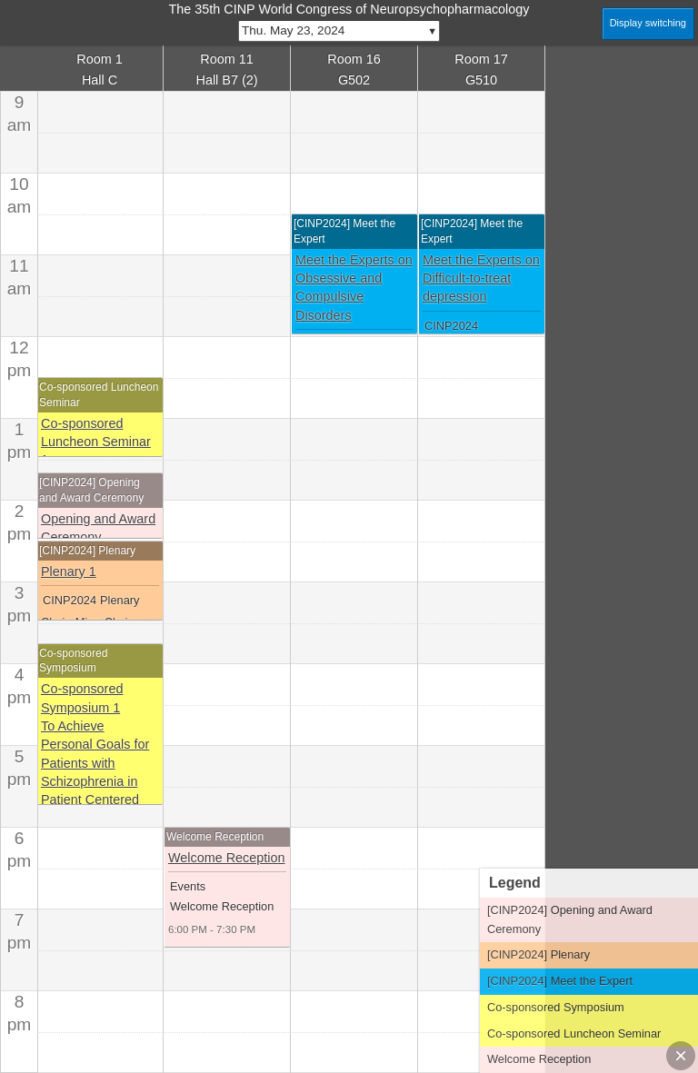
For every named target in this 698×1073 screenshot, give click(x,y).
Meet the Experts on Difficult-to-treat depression (481, 278)
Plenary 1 (68, 571)
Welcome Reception (226, 857)
